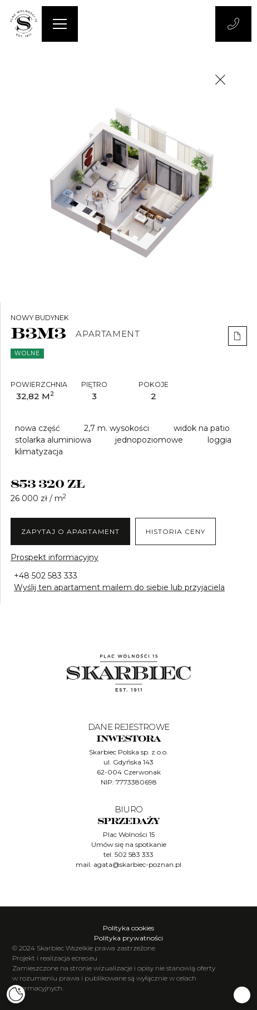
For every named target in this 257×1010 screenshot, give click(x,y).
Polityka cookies (128, 928)
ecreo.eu (84, 958)
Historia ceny (175, 531)
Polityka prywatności (128, 938)
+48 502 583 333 (45, 576)
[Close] (220, 79)
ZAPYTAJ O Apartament (70, 531)
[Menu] (60, 24)
